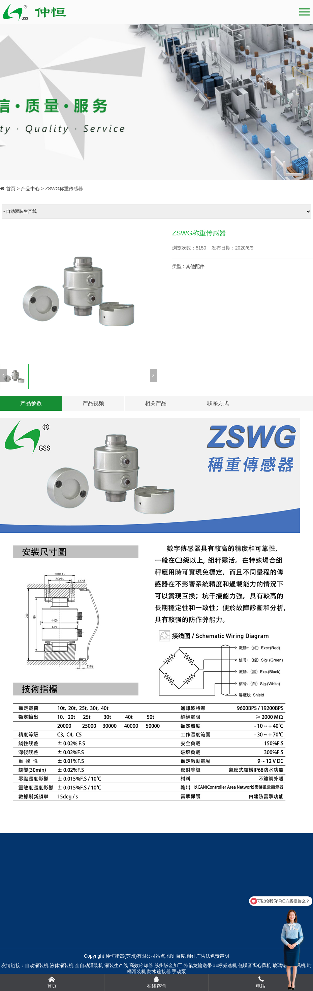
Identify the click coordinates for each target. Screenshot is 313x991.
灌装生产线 (116, 965)
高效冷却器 (141, 965)
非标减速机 (225, 965)
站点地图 (165, 956)
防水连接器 (159, 971)
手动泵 (179, 971)
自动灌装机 (37, 965)
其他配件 (195, 266)
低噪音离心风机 (254, 965)
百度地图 (185, 956)
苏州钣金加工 (168, 965)
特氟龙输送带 (198, 965)
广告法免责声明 (212, 956)
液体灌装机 (61, 965)
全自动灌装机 (89, 965)
